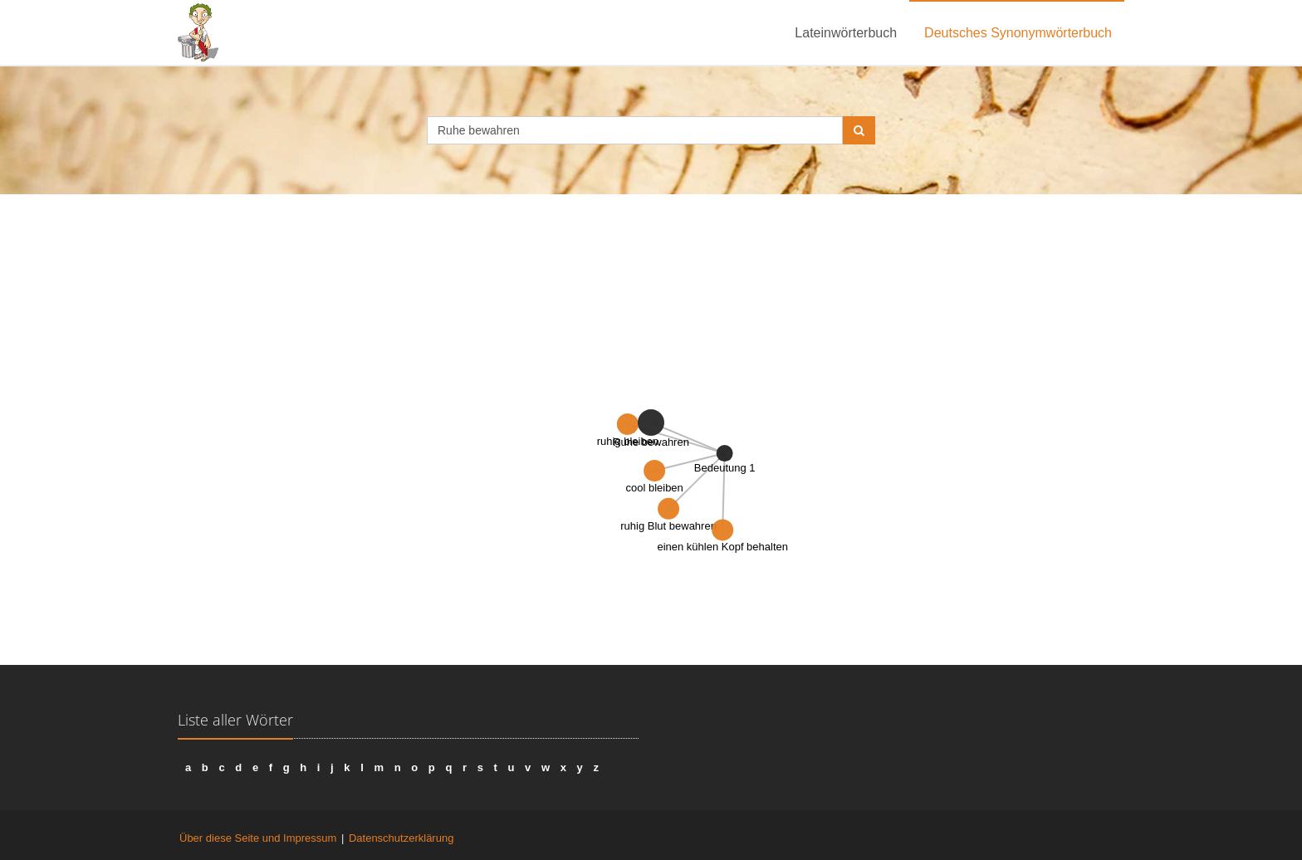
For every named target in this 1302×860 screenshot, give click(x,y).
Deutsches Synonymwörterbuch (1018, 33)
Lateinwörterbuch (846, 33)
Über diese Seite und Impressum (257, 838)
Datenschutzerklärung (401, 838)
